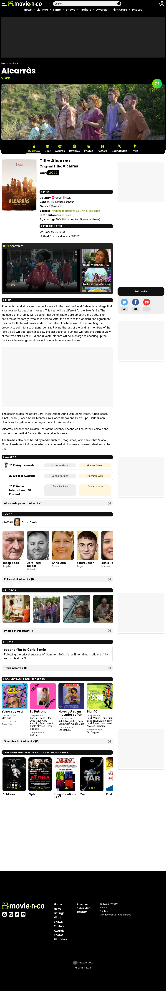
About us (82, 904)
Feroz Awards (25, 476)
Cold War (9, 794)
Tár (82, 794)
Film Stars (120, 10)
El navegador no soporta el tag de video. (41, 270)
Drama (55, 206)
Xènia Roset (109, 563)
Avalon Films (63, 215)
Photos (137, 10)
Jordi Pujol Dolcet (34, 564)
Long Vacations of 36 (65, 795)
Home (4, 63)
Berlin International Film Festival (21, 490)
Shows (70, 10)
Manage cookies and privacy (115, 914)
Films (57, 10)
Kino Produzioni (91, 211)
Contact (82, 912)
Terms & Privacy (109, 903)
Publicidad (83, 908)
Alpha (32, 794)
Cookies (104, 911)
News (28, 10)
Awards (101, 10)
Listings (42, 10)
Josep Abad (11, 563)
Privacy (104, 907)
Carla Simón (30, 522)
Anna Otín (59, 563)
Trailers (85, 10)
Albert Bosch (85, 563)
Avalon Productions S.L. (66, 211)
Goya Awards (25, 465)
